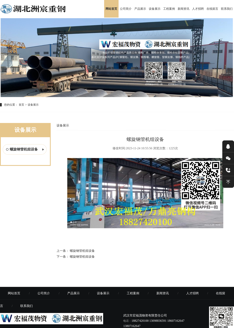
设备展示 (154, 8)
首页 (21, 104)
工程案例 (169, 8)
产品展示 (140, 8)
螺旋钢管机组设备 (25, 150)
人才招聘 (198, 8)
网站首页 (111, 8)
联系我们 (227, 8)
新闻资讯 (183, 8)
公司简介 (126, 8)
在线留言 (212, 8)
